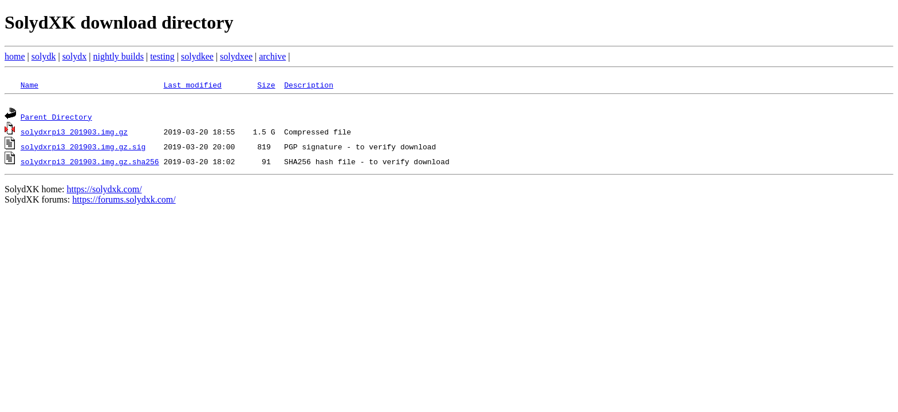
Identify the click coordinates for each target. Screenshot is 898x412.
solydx (74, 56)
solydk (43, 56)
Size (266, 85)
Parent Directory (56, 118)
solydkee (197, 56)
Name (29, 85)
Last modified (192, 85)
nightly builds (118, 56)
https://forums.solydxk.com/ (123, 201)
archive (272, 56)
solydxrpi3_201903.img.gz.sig (83, 148)
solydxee (236, 56)
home (15, 56)
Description (308, 85)
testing (162, 56)
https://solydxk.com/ (103, 191)
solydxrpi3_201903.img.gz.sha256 (90, 163)
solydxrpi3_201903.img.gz (74, 133)
